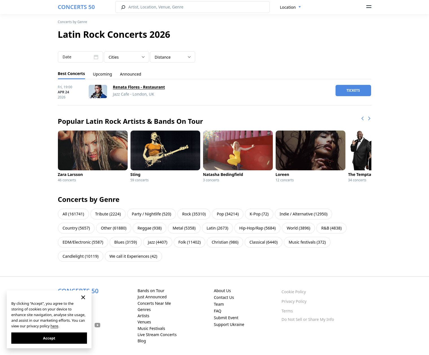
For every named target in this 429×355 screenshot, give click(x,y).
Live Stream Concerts (157, 334)
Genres (144, 309)
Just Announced (152, 296)
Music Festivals (151, 328)
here (54, 325)
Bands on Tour (151, 290)
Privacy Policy (294, 301)
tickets (353, 90)
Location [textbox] (288, 7)
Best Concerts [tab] (71, 73)
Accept (49, 338)
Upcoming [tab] (102, 74)
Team (219, 304)
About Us (222, 290)
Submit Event (226, 317)
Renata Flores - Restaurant (139, 87)
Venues (144, 322)
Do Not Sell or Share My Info (308, 319)
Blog (142, 340)
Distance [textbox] (163, 57)
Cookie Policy (294, 291)
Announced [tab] (130, 74)
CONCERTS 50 (76, 7)
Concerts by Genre (72, 21)
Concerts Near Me (154, 303)
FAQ (217, 311)
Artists (143, 315)
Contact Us (224, 297)
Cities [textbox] (114, 57)
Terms (287, 311)
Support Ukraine (229, 324)
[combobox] (290, 7)
